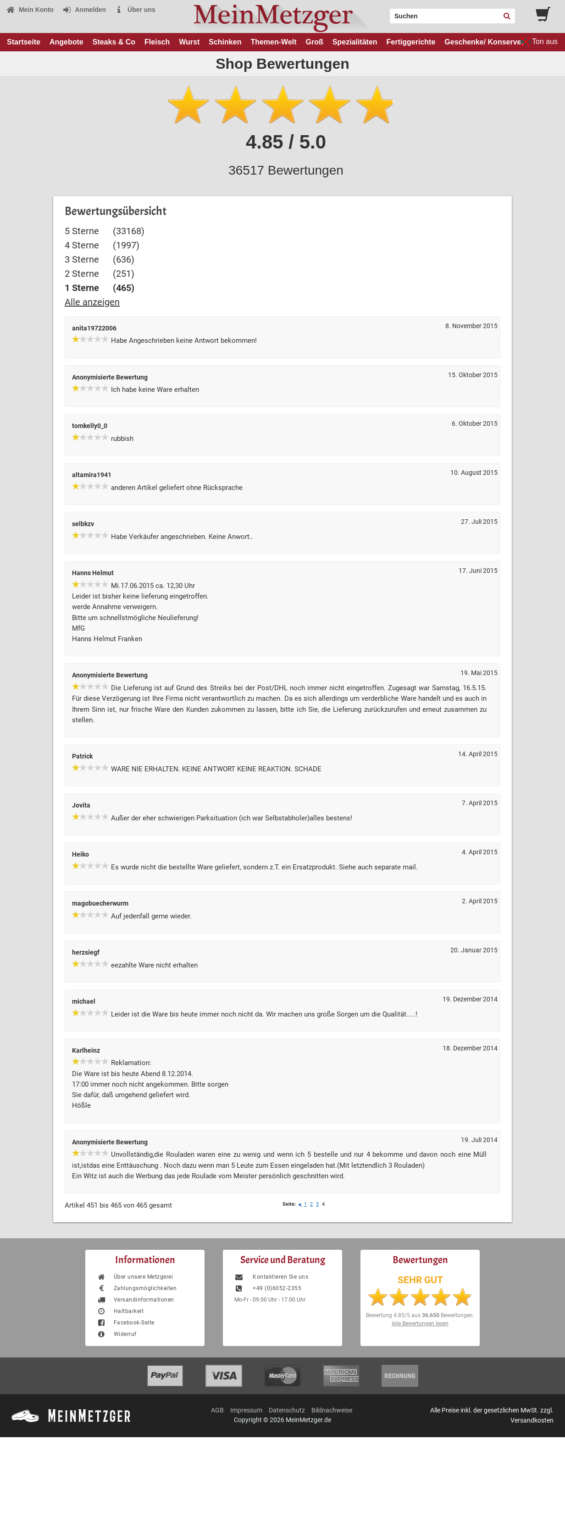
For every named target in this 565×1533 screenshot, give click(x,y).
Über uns (135, 9)
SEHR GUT (420, 1280)
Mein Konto (30, 9)
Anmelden (84, 9)
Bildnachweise (331, 1410)
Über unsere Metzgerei (135, 1277)
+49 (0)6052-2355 (267, 1288)
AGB (217, 1410)
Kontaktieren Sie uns (271, 1277)
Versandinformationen (135, 1300)
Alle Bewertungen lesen (420, 1323)
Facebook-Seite (126, 1322)
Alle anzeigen (92, 302)
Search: (384, 13)
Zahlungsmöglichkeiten (137, 1288)
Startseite (23, 42)
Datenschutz (287, 1410)
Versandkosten (532, 1420)
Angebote (66, 42)
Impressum (246, 1410)
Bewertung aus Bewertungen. (420, 1315)
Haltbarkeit (120, 1311)
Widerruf (117, 1334)
